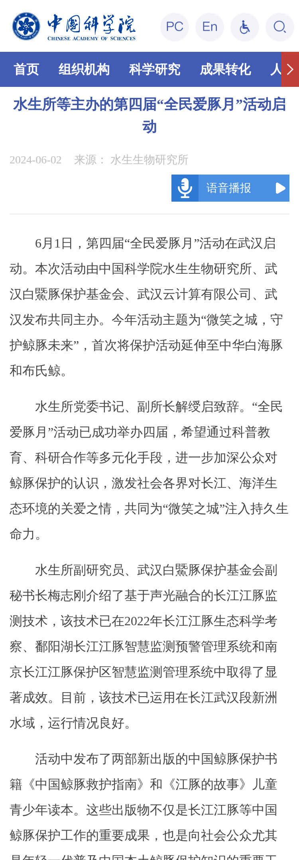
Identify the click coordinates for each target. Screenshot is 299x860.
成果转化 (225, 69)
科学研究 (154, 69)
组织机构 (84, 69)
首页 (26, 69)
